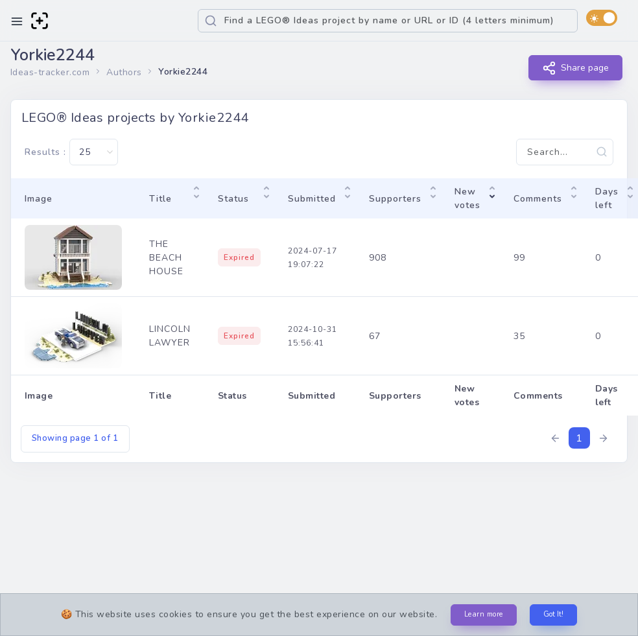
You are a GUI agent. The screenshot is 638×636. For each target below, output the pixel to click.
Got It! (553, 614)
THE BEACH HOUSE (166, 257)
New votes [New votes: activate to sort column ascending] (467, 198)
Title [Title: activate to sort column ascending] (160, 199)
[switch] (601, 18)
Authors (124, 72)
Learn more (483, 614)
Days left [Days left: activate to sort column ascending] (607, 198)
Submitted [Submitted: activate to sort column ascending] (312, 199)
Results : (71, 152)
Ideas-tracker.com (50, 72)
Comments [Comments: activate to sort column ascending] (538, 199)
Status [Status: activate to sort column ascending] (233, 199)
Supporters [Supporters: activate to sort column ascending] (395, 199)
